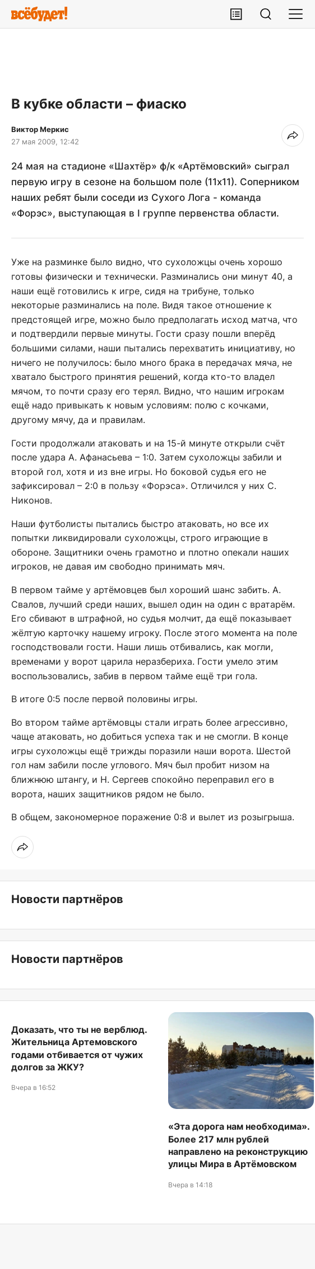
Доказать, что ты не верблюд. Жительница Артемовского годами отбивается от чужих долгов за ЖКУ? (79, 1048)
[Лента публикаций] (236, 14)
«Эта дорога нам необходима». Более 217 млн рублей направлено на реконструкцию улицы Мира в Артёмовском (238, 1145)
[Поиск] (266, 14)
